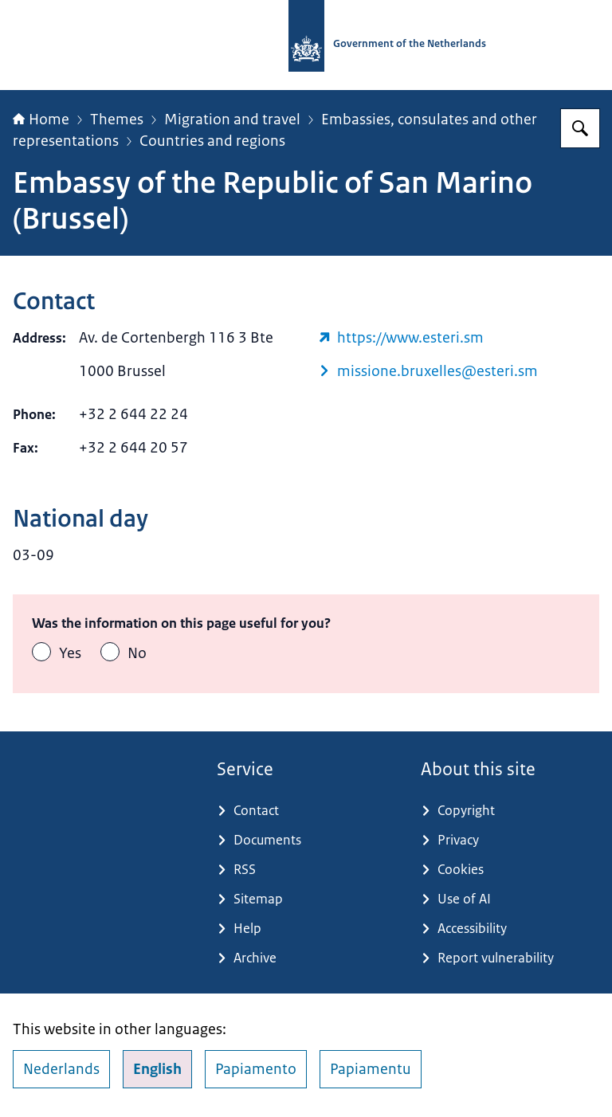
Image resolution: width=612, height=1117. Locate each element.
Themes (116, 119)
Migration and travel (232, 119)
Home (41, 119)
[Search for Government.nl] (580, 128)
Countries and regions (212, 141)
